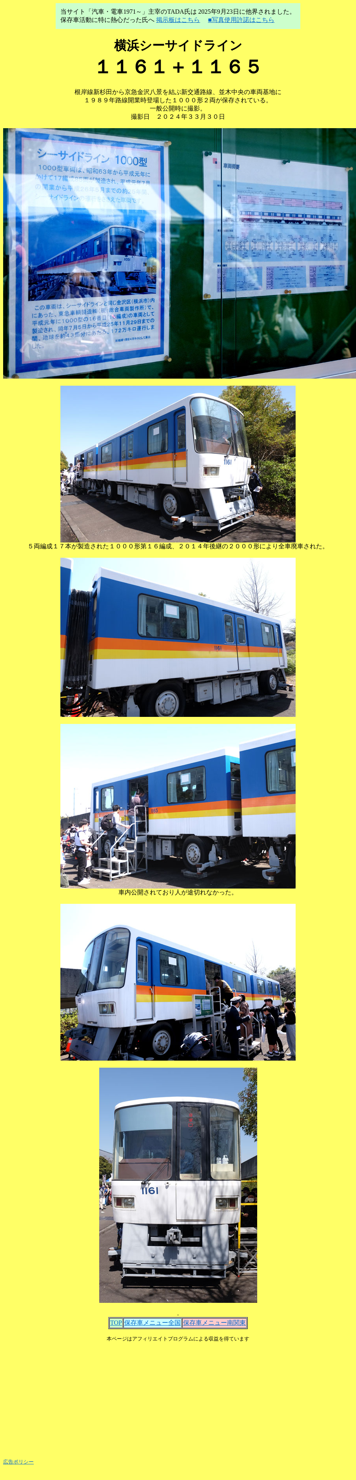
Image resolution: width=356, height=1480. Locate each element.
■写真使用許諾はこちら (241, 19)
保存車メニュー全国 (152, 1322)
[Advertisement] (178, 1397)
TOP (116, 1322)
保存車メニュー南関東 (214, 1322)
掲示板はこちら (178, 19)
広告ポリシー (18, 1462)
